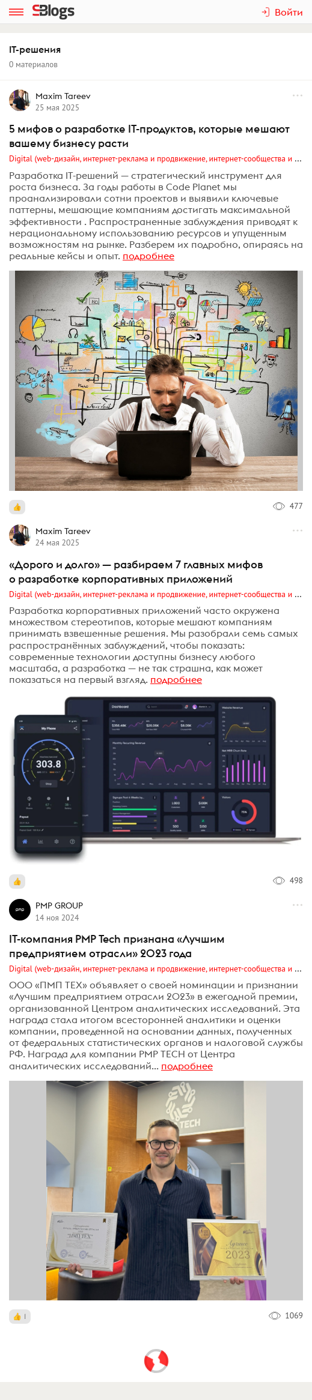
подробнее (148, 256)
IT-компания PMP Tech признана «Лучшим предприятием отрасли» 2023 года (117, 946)
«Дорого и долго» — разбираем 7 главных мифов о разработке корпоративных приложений (136, 571)
